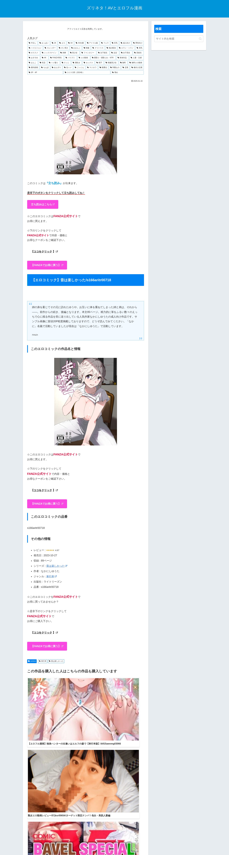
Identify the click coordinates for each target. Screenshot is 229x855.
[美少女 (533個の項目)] (74, 53)
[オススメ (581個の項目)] (33, 53)
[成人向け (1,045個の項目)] (125, 43)
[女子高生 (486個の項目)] (126, 53)
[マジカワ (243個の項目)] (92, 67)
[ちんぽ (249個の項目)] (45, 67)
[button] (200, 38)
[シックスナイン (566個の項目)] (49, 53)
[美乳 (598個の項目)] (139, 48)
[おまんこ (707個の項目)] (76, 48)
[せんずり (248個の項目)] (56, 67)
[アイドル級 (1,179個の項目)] (92, 43)
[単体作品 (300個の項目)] (122, 58)
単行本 (51, 576)
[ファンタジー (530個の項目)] (88, 53)
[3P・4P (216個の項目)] (45, 72)
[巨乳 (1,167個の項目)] (115, 43)
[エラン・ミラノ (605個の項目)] (126, 48)
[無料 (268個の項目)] (123, 63)
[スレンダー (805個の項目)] (50, 48)
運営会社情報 (197, 846)
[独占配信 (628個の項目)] (111, 48)
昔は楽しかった (56, 565)
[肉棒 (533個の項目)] (63, 53)
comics (32, 661)
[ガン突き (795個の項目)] (63, 48)
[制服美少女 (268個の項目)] (111, 63)
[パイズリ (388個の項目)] (70, 58)
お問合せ (133, 846)
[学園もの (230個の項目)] (115, 67)
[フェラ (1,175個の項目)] (105, 43)
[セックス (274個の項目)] (88, 63)
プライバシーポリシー (150, 846)
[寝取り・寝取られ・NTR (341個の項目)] (103, 58)
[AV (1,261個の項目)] (70, 43)
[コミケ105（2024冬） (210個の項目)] (87, 72)
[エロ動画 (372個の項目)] (83, 58)
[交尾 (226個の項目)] (125, 67)
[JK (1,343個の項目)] (54, 43)
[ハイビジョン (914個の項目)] (35, 48)
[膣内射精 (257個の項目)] (33, 67)
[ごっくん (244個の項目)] (79, 67)
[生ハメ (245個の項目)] (68, 67)
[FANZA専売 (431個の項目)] (56, 58)
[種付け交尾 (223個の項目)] (137, 67)
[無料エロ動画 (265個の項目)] (136, 63)
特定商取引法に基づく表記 (176, 846)
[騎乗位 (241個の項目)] (103, 67)
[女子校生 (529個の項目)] (103, 53)
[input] (178, 38)
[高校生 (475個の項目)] (138, 53)
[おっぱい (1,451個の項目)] (44, 43)
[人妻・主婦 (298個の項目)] (136, 58)
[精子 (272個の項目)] (99, 63)
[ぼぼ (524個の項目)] (114, 53)
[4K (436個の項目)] (44, 58)
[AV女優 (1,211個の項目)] (79, 43)
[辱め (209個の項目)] (127, 72)
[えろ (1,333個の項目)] (62, 43)
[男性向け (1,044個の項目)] (138, 43)
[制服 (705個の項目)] (86, 48)
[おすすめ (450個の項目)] (33, 58)
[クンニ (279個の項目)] (65, 63)
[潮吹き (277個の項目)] (76, 63)
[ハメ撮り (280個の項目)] (54, 63)
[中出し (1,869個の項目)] (32, 43)
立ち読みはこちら (42, 204)
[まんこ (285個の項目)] (32, 63)
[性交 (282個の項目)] (42, 63)
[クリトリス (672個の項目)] (98, 48)
